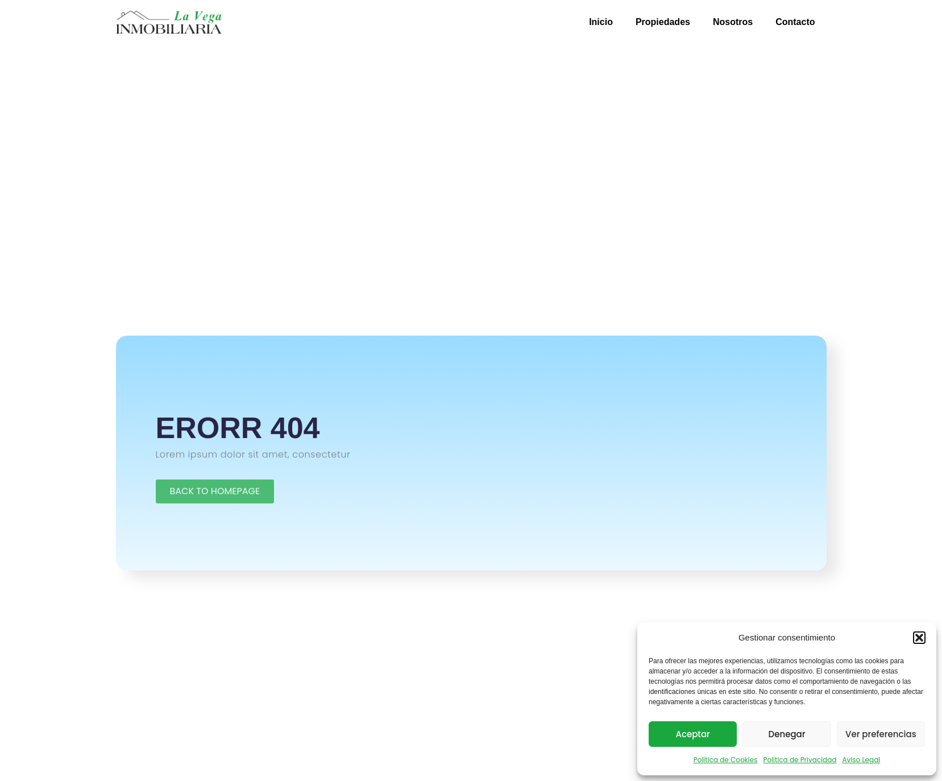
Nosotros (733, 22)
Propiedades (663, 22)
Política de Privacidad (799, 760)
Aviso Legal (861, 760)
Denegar (787, 734)
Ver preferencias (880, 734)
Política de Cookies (726, 760)
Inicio (601, 22)
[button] (919, 637)
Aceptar (692, 734)
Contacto (795, 22)
